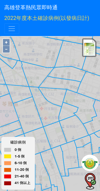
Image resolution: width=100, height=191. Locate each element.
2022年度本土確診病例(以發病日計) (46, 18)
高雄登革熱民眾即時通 (31, 7)
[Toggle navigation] (11, 28)
